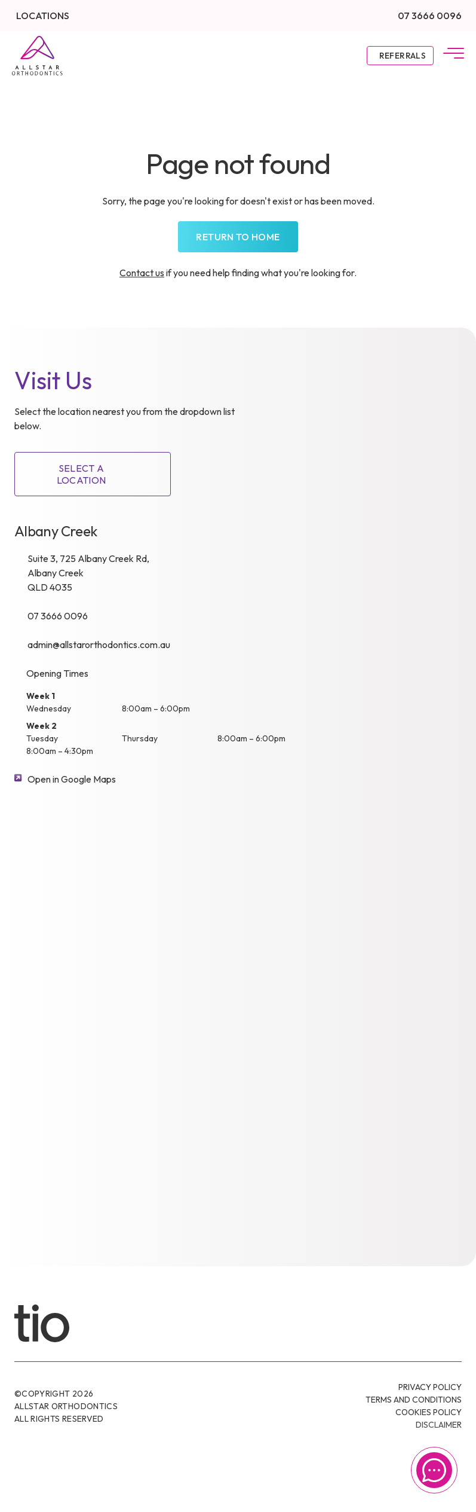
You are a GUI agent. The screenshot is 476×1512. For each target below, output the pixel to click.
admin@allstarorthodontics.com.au (98, 644)
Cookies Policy (428, 1412)
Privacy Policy (430, 1387)
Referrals (402, 55)
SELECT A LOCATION (81, 474)
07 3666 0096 (430, 16)
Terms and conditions (414, 1399)
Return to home (238, 237)
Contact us (141, 273)
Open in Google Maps (71, 779)
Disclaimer (439, 1424)
